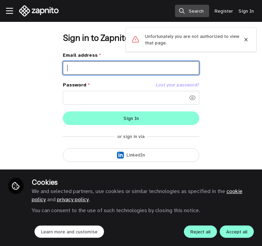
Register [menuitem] (224, 11)
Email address (82, 55)
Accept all (236, 232)
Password (76, 85)
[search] (192, 11)
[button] (192, 97)
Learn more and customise (69, 232)
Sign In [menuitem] (246, 11)
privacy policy (73, 199)
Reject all (200, 232)
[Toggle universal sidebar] (9, 10)
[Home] (39, 11)
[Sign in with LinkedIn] (131, 155)
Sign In (131, 118)
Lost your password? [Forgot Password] (177, 85)
